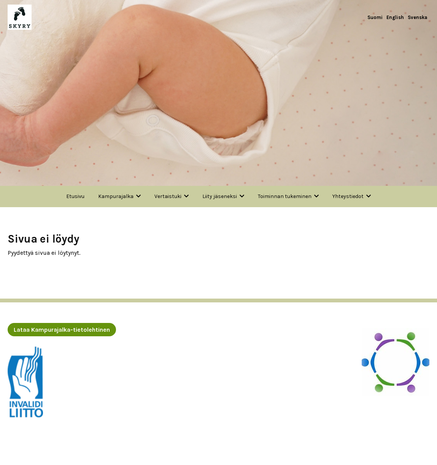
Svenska (417, 17)
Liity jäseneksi (219, 196)
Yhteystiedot (348, 196)
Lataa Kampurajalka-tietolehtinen (62, 329)
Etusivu (75, 196)
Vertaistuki (167, 196)
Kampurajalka (115, 196)
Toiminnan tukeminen (284, 196)
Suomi (375, 17)
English (395, 17)
